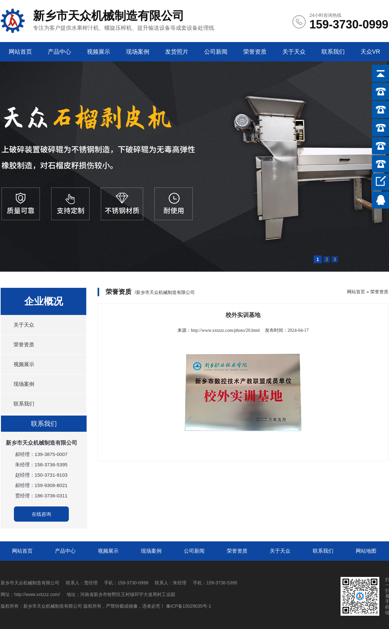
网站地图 (366, 551)
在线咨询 (41, 514)
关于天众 (294, 52)
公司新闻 (215, 52)
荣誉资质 (255, 52)
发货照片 (176, 52)
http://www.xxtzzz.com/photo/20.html (225, 330)
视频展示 (98, 52)
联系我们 (333, 52)
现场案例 (137, 52)
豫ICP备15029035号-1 (188, 606)
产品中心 (59, 52)
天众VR (370, 52)
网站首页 (20, 52)
